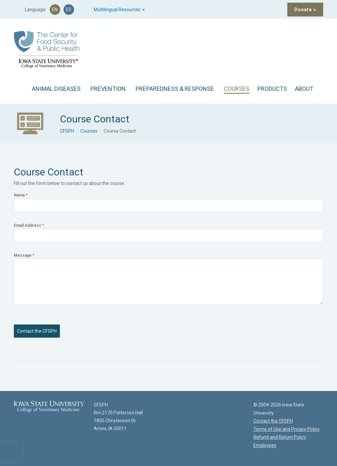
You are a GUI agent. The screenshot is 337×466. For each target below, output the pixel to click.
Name (21, 195)
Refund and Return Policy (279, 437)
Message (24, 255)
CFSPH (67, 131)
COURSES (236, 88)
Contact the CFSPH (37, 331)
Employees (264, 445)
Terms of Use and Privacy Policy (286, 429)
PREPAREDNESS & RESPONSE (175, 88)
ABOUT (304, 88)
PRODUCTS (272, 88)
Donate (305, 9)
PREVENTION (108, 88)
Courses (88, 131)
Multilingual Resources (119, 9)
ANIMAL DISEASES (56, 88)
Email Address (29, 225)
